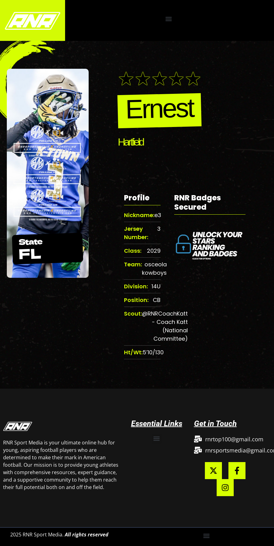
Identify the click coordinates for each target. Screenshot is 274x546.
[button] (168, 19)
